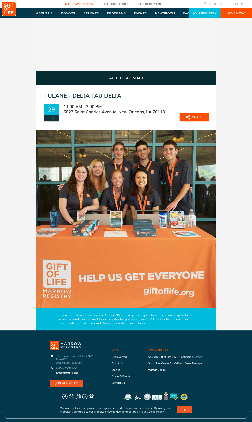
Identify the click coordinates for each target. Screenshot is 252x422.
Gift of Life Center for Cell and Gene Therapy (175, 363)
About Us (117, 363)
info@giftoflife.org (66, 372)
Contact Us (118, 382)
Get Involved (119, 357)
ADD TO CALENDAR (126, 78)
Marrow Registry (79, 4)
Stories (115, 369)
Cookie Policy (155, 411)
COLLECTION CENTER (116, 4)
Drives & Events (120, 376)
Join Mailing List (66, 383)
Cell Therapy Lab (150, 4)
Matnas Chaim (157, 369)
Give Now (236, 13)
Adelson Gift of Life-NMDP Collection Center (175, 357)
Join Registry (204, 13)
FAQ (186, 13)
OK (185, 410)
